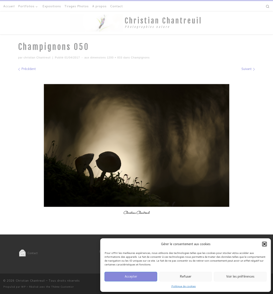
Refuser (185, 276)
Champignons (140, 57)
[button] (264, 244)
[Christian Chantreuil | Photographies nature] (96, 22)
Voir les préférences (240, 276)
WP (23, 286)
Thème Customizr (62, 286)
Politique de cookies (183, 286)
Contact (28, 253)
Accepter (131, 276)
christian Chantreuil (37, 57)
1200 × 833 (114, 57)
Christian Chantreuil (30, 280)
